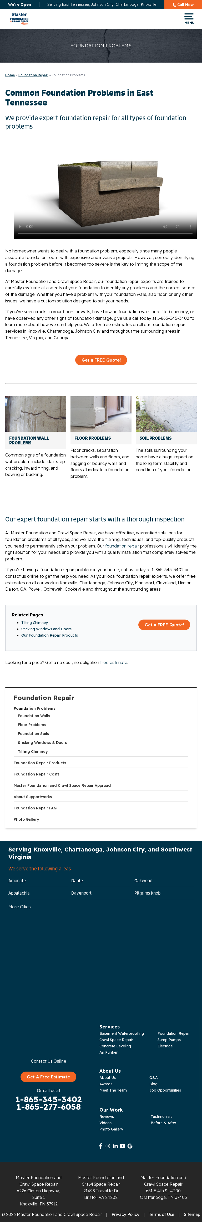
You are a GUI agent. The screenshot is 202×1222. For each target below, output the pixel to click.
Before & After (163, 1122)
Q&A (153, 1077)
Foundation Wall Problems (29, 440)
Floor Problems (32, 724)
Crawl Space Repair (116, 1039)
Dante (77, 880)
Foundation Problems (34, 708)
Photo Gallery (26, 819)
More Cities (19, 906)
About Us (107, 1077)
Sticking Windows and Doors (46, 629)
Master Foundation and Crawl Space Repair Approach (63, 785)
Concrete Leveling (115, 1046)
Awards (105, 1084)
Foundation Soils (33, 733)
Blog (153, 1084)
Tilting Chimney (33, 751)
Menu (189, 18)
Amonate (17, 880)
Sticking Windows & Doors (42, 742)
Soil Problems (155, 438)
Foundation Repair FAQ (35, 808)
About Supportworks (33, 796)
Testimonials (161, 1116)
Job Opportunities (165, 1090)
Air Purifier (108, 1052)
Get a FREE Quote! (101, 360)
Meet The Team (113, 1090)
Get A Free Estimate (48, 1076)
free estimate (113, 662)
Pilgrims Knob (147, 893)
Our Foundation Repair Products (49, 635)
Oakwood (143, 880)
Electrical (165, 1046)
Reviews (106, 1116)
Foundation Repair (44, 698)
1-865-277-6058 (48, 1107)
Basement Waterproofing (121, 1033)
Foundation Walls (34, 715)
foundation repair (122, 546)
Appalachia (19, 893)
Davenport (81, 893)
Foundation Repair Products (40, 762)
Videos (105, 1122)
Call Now (185, 4)
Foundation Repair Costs (36, 774)
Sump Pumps (169, 1039)
